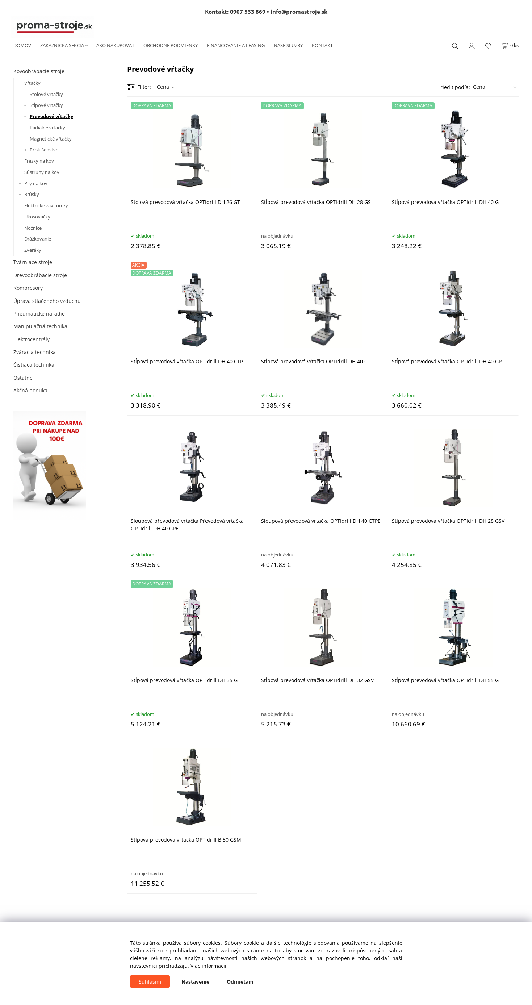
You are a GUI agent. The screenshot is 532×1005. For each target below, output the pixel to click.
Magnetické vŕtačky (51, 138)
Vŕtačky (32, 83)
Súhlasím (150, 981)
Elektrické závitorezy (46, 205)
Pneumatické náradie (39, 313)
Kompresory (28, 287)
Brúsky (31, 194)
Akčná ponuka (30, 390)
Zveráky (32, 250)
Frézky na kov (39, 161)
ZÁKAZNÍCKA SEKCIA (62, 45)
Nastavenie (195, 981)
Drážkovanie (37, 238)
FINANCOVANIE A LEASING (236, 45)
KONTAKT (322, 45)
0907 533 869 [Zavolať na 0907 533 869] (247, 11)
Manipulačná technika (40, 326)
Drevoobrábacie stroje (40, 275)
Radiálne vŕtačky (47, 127)
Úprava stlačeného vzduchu (47, 300)
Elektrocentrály (31, 339)
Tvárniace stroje (32, 262)
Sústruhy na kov (41, 172)
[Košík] (510, 45)
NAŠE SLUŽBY (288, 45)
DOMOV (22, 45)
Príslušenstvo (44, 149)
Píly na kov (35, 183)
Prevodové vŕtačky (51, 116)
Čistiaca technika (33, 364)
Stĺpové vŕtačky (46, 105)
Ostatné (23, 377)
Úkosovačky (37, 216)
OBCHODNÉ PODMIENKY (170, 45)
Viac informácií (208, 965)
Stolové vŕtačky (46, 94)
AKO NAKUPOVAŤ (115, 45)
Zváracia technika (34, 352)
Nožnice (33, 228)
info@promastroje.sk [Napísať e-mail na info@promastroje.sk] (299, 11)
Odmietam (240, 981)
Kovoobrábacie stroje (38, 71)
